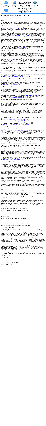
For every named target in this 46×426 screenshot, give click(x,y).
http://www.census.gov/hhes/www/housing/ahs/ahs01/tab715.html (15, 120)
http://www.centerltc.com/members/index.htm (10, 84)
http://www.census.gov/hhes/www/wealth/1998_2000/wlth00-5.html (15, 124)
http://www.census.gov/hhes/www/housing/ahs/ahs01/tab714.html (15, 119)
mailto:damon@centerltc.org (32, 95)
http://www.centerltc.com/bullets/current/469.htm (11, 28)
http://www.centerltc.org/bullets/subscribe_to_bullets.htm (27, 47)
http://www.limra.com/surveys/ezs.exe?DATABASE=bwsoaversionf (15, 76)
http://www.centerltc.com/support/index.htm (18, 97)
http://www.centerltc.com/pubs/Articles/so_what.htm (12, 159)
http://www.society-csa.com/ (15, 56)
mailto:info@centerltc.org (9, 59)
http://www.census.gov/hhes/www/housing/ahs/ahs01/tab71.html (14, 130)
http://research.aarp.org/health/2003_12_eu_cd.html (19, 35)
